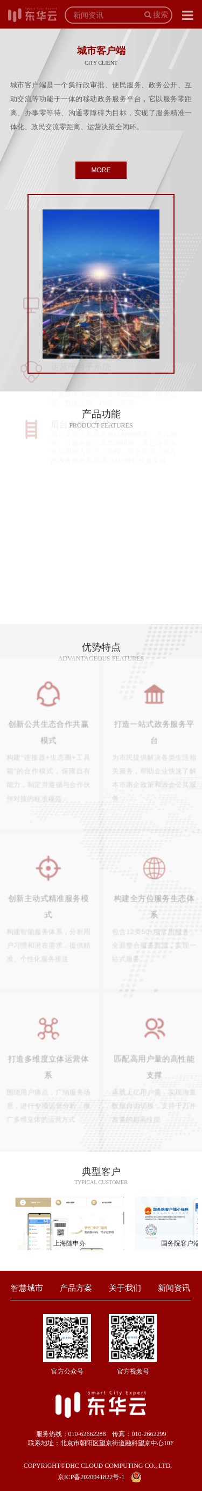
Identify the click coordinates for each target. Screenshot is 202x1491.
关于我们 (125, 1287)
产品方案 (76, 1287)
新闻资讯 (174, 1287)
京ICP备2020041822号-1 (91, 1477)
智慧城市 (27, 1287)
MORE (101, 170)
